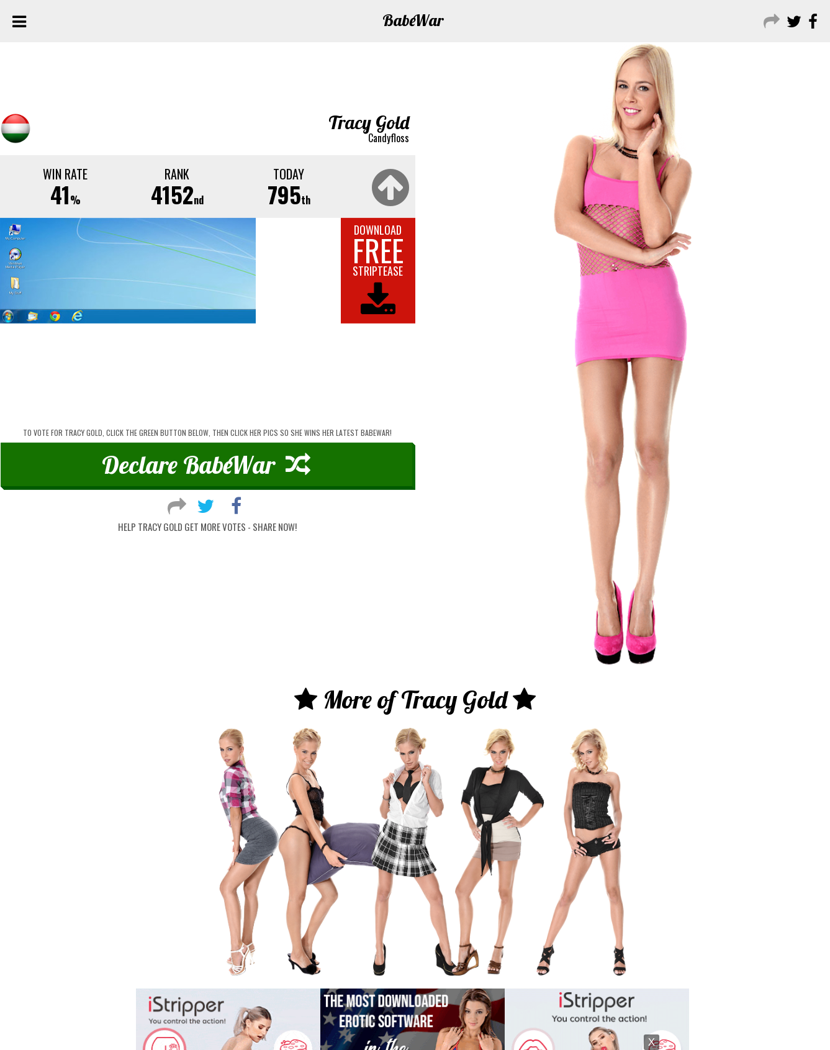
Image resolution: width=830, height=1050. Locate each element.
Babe (413, 20)
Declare (206, 464)
